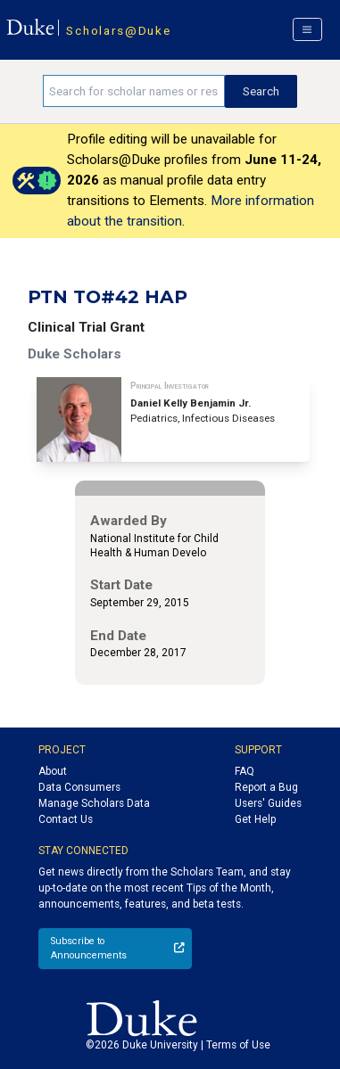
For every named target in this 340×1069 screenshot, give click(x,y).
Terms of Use (238, 1045)
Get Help (255, 819)
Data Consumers (79, 787)
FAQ (244, 771)
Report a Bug (266, 787)
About (52, 771)
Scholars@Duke (118, 30)
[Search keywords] (134, 91)
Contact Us (65, 819)
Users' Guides (268, 803)
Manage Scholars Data (94, 803)
